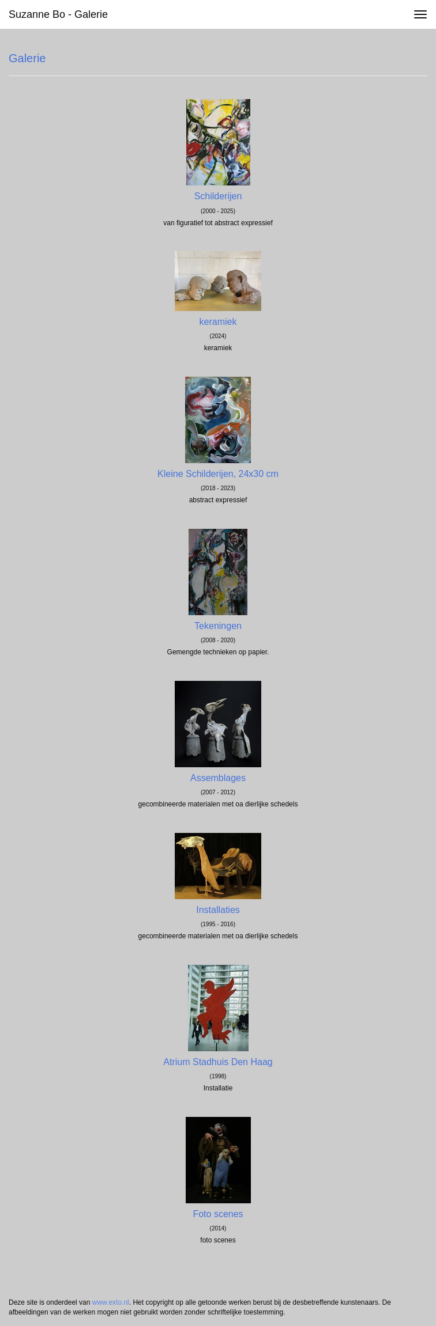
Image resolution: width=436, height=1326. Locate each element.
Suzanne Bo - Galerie (58, 14)
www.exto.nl (110, 1302)
